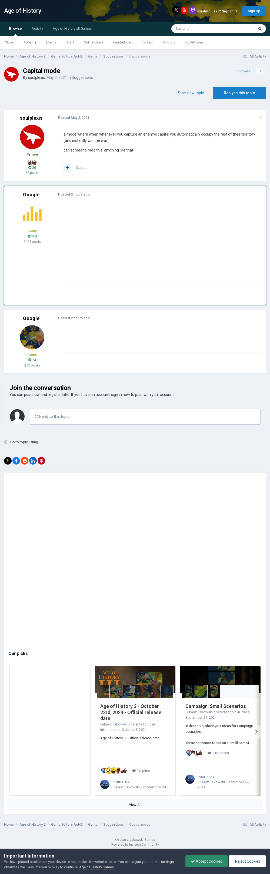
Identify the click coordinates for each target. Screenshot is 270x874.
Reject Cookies (247, 861)
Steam (148, 42)
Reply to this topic (239, 93)
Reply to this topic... (53, 416)
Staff (70, 42)
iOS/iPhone (194, 42)
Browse (15, 31)
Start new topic (191, 93)
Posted (73, 118)
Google (31, 194)
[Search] (199, 28)
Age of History (22, 10)
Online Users (94, 42)
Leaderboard (123, 42)
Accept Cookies (206, 861)
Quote (80, 168)
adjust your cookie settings (152, 862)
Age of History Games (96, 867)
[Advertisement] (127, 246)
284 (32, 236)
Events (51, 42)
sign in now (120, 394)
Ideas (245, 712)
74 (32, 360)
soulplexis (36, 77)
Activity (37, 28)
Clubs (9, 42)
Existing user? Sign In (217, 11)
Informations (110, 730)
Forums (30, 42)
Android (169, 42)
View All (135, 805)
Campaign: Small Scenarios (215, 706)
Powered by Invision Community (135, 844)
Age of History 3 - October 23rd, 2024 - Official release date (130, 712)
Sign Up (254, 11)
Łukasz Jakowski (114, 724)
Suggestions (82, 77)
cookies (36, 862)
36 (32, 168)
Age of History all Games (72, 28)
